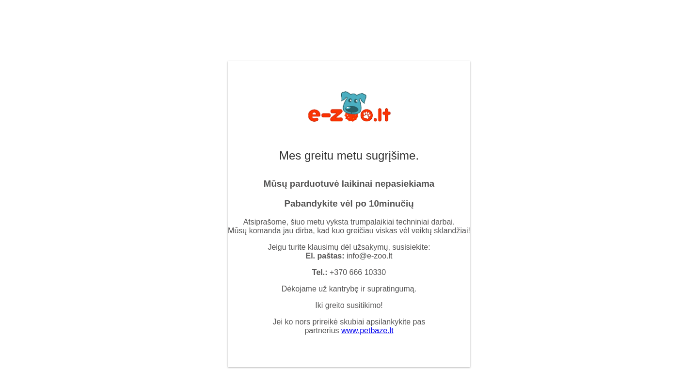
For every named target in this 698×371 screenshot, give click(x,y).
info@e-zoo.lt (370, 256)
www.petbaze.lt (367, 330)
